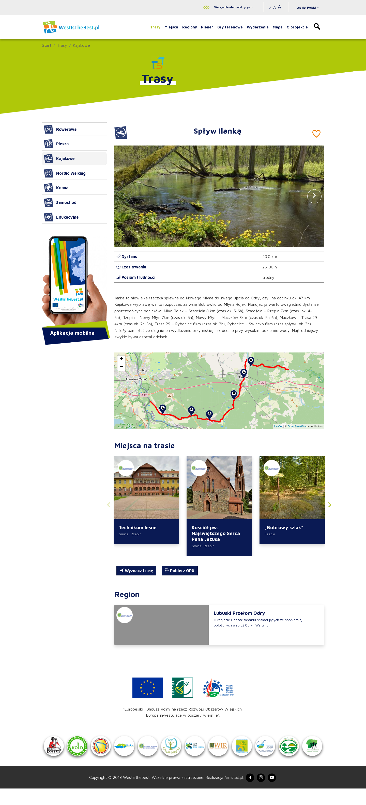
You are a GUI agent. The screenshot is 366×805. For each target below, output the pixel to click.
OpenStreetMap (298, 426)
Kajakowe (81, 45)
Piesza (56, 143)
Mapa (278, 27)
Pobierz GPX (179, 572)
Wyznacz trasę (136, 572)
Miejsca (171, 27)
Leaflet (278, 426)
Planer (207, 27)
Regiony (189, 27)
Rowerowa (60, 129)
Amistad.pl (230, 793)
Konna (56, 187)
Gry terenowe (230, 27)
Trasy (155, 27)
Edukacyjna (61, 217)
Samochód (60, 202)
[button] (314, 196)
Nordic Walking (65, 173)
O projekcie (297, 27)
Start (46, 45)
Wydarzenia (258, 27)
